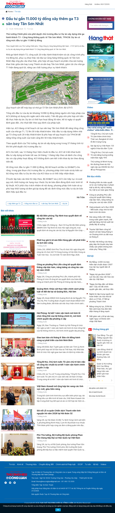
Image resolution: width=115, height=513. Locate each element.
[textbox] (100, 25)
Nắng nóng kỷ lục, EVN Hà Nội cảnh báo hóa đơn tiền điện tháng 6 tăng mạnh (100, 309)
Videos (103, 464)
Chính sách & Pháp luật (65, 464)
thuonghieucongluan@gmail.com (48, 481)
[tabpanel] (100, 356)
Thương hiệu (31, 464)
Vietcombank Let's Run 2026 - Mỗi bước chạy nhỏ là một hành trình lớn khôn (101, 209)
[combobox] (101, 25)
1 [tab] (99, 381)
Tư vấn (88, 464)
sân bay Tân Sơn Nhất (50, 203)
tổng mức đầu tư (31, 203)
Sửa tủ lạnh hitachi (95, 392)
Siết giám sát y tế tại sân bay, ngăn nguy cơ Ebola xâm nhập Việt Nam (101, 318)
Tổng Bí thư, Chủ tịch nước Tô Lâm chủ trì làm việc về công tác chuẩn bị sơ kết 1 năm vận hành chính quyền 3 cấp (61, 365)
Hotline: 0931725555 (101, 4)
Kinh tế (20, 464)
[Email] (14, 483)
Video (90, 107)
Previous (89, 380)
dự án (65, 203)
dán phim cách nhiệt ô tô (97, 388)
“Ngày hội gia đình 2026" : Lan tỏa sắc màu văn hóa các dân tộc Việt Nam (101, 276)
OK (58, 510)
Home (9, 12)
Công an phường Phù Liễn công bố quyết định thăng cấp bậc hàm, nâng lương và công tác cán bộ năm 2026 (60, 267)
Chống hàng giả (101, 329)
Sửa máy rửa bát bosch (97, 396)
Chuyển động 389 (46, 464)
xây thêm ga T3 (14, 203)
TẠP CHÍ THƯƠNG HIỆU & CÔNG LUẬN (56, 503)
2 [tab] (102, 381)
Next (111, 380)
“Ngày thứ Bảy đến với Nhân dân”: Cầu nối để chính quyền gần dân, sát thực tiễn (101, 286)
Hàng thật (88, 4)
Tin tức (18, 12)
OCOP (80, 464)
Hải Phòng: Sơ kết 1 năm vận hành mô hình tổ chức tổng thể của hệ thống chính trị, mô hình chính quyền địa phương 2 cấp (59, 316)
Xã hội (90, 256)
